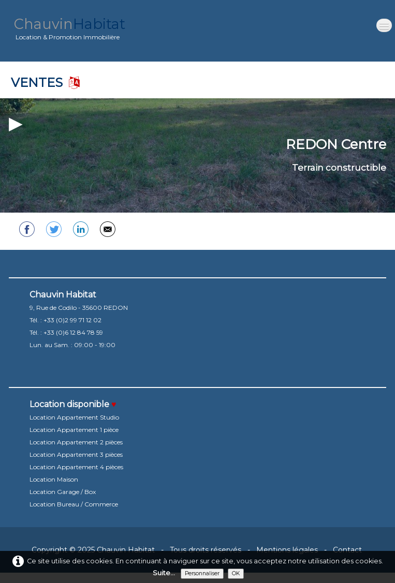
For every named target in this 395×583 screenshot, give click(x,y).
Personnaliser (202, 573)
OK (236, 573)
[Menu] (384, 25)
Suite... (164, 573)
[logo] (69, 31)
